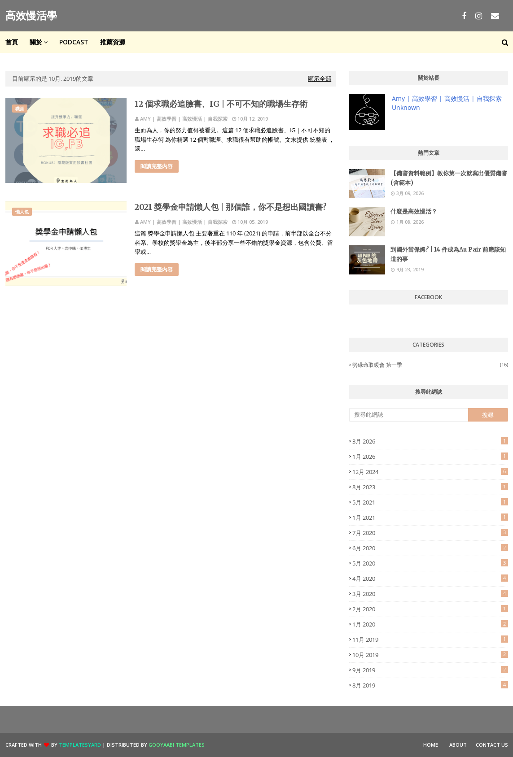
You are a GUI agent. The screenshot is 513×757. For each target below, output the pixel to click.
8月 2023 (430, 487)
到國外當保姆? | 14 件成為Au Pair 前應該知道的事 (448, 254)
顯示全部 (319, 78)
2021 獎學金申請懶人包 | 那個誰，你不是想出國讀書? (231, 207)
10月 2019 (430, 655)
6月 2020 (430, 548)
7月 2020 (430, 533)
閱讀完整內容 (156, 166)
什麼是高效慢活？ (413, 211)
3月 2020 (430, 594)
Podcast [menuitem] (73, 42)
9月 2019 (430, 670)
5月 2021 (430, 502)
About (458, 744)
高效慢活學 (31, 15)
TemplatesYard (80, 744)
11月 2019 (430, 639)
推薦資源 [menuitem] (112, 42)
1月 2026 (430, 456)
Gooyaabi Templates (177, 744)
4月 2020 (430, 578)
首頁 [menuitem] (11, 42)
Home (430, 744)
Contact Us (492, 744)
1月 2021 (430, 517)
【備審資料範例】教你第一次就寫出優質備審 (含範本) (448, 178)
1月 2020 (430, 624)
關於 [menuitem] (36, 42)
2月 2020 (430, 609)
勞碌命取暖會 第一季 (430, 365)
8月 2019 (430, 685)
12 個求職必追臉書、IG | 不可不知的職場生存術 (221, 104)
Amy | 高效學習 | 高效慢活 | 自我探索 (184, 118)
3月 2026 (430, 441)
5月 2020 (430, 563)
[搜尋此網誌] (408, 415)
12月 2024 (430, 472)
